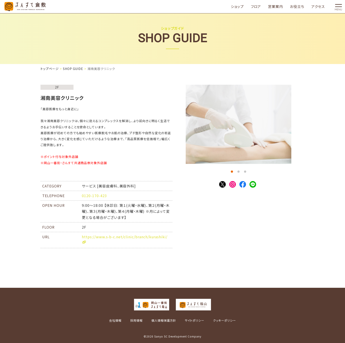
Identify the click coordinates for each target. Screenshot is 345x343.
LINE (253, 184)
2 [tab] (238, 172)
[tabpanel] (238, 124)
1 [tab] (232, 172)
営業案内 (275, 6)
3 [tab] (245, 172)
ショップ (237, 6)
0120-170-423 (94, 195)
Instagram (232, 184)
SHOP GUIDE (73, 68)
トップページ (49, 68)
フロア (256, 6)
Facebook (242, 184)
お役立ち (297, 6)
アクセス (318, 6)
